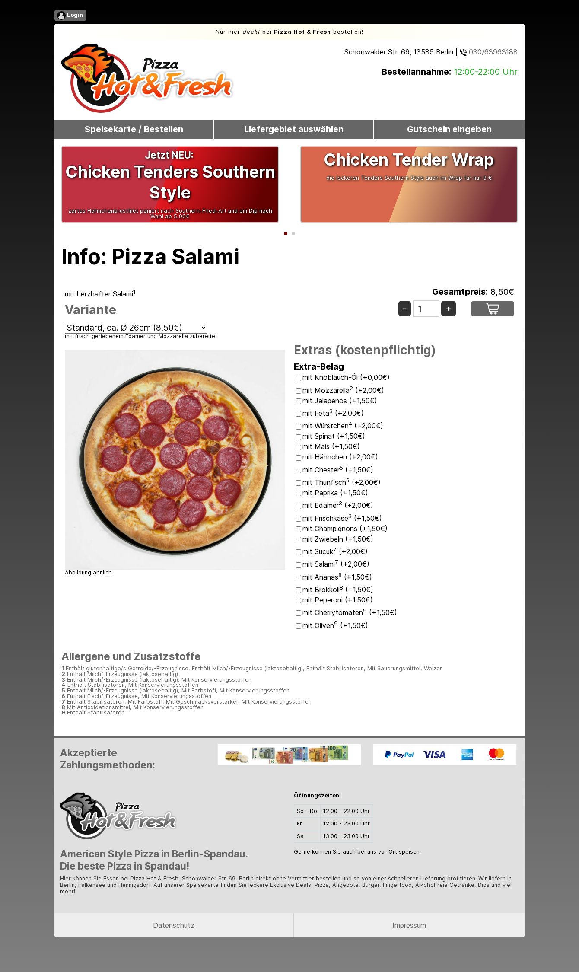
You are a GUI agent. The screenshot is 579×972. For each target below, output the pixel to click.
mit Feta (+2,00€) (333, 413)
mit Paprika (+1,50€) (335, 492)
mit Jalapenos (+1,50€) (339, 400)
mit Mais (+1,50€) (331, 446)
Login (70, 15)
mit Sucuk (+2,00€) (335, 551)
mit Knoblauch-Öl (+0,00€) (346, 377)
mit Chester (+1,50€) (337, 469)
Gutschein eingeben (449, 129)
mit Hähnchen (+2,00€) (340, 457)
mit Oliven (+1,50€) (335, 625)
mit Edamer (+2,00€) (337, 505)
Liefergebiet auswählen (294, 129)
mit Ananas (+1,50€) (337, 577)
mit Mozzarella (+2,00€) (343, 390)
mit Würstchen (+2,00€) (342, 425)
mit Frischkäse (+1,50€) (342, 518)
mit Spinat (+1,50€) (333, 436)
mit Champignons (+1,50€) (345, 528)
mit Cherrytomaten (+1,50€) (349, 612)
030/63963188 (489, 52)
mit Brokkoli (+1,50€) (337, 589)
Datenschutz (173, 925)
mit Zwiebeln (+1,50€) (337, 539)
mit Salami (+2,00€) (335, 564)
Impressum (409, 925)
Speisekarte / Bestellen (134, 129)
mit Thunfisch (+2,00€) (341, 482)
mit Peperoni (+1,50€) (337, 600)
